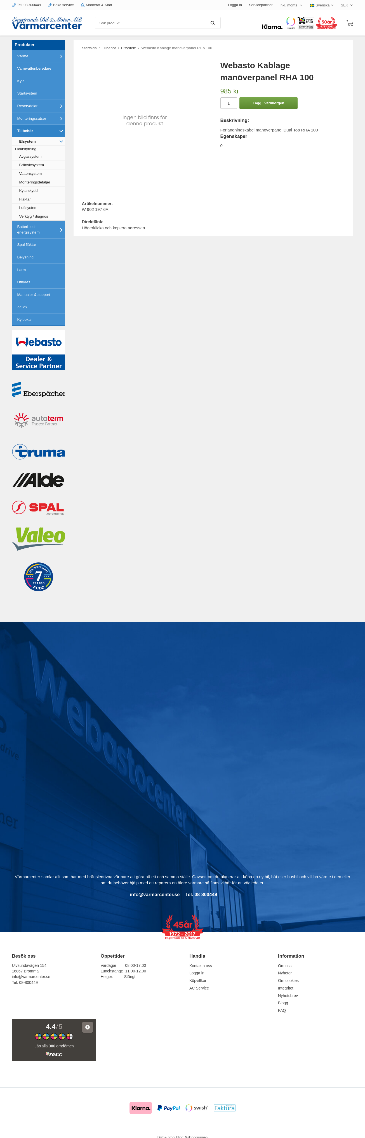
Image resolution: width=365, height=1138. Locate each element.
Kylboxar (24, 319)
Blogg (283, 1003)
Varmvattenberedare (34, 68)
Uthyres (23, 282)
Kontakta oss (200, 965)
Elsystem (42, 141)
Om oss (284, 965)
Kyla (21, 81)
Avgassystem (30, 156)
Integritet (285, 988)
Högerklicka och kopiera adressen (113, 227)
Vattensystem (30, 173)
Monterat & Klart (96, 5)
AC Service (199, 988)
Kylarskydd (28, 191)
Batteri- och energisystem (41, 229)
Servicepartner (261, 5)
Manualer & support (33, 295)
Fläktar (25, 199)
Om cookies (288, 980)
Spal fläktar (26, 244)
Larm (21, 270)
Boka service (61, 5)
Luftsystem (28, 208)
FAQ (282, 1010)
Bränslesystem (31, 165)
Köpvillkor (197, 980)
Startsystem (27, 93)
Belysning (25, 257)
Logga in (235, 5)
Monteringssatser (41, 118)
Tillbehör (41, 131)
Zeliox (22, 307)
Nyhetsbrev (288, 995)
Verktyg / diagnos (33, 216)
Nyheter (285, 973)
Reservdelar (41, 106)
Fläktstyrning (26, 149)
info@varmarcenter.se (31, 976)
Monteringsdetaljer (34, 182)
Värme (41, 56)
